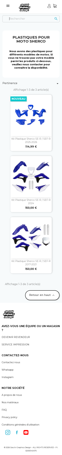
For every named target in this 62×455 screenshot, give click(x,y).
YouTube (26, 431)
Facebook (17, 431)
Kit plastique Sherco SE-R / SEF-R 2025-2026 (31, 140)
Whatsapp (8, 369)
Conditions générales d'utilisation (20, 424)
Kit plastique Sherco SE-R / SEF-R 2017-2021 (31, 263)
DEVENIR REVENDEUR (16, 337)
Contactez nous (11, 362)
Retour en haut (42, 295)
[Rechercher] (31, 18)
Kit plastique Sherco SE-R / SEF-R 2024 (31, 201)
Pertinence (31, 84)
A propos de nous (12, 395)
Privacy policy (9, 417)
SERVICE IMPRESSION (15, 344)
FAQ (4, 409)
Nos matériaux (10, 402)
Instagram (8, 377)
